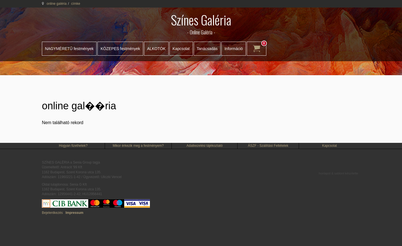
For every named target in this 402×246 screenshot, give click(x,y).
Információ (233, 48)
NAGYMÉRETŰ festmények (69, 48)
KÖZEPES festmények (120, 48)
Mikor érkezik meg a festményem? (138, 146)
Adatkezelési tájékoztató (204, 146)
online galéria (56, 4)
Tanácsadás (207, 48)
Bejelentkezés (52, 213)
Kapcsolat (181, 48)
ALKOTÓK (156, 48)
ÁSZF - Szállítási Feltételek (268, 146)
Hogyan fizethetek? (73, 146)
